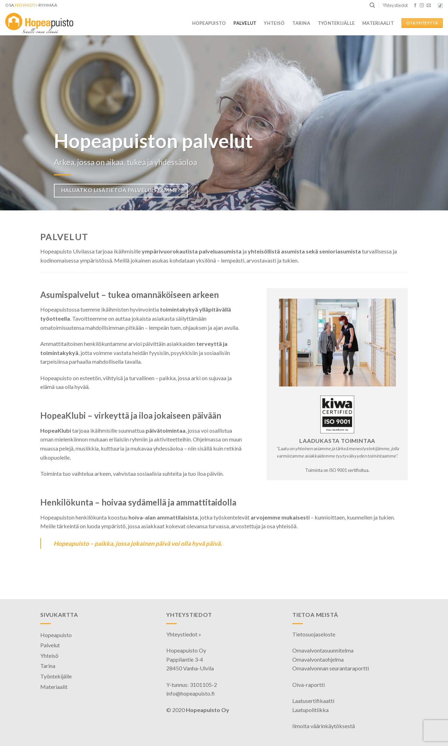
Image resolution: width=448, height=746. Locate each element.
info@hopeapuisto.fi (190, 693)
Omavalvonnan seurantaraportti (330, 668)
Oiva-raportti (308, 684)
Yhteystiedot (395, 5)
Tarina (301, 23)
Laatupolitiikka (310, 709)
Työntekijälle (336, 23)
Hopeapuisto (209, 23)
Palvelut (244, 23)
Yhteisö (274, 23)
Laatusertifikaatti (313, 700)
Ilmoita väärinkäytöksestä (323, 726)
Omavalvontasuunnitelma (323, 650)
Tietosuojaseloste (313, 634)
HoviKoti (26, 5)
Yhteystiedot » (183, 634)
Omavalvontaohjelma (318, 659)
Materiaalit (378, 23)
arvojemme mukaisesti (280, 517)
